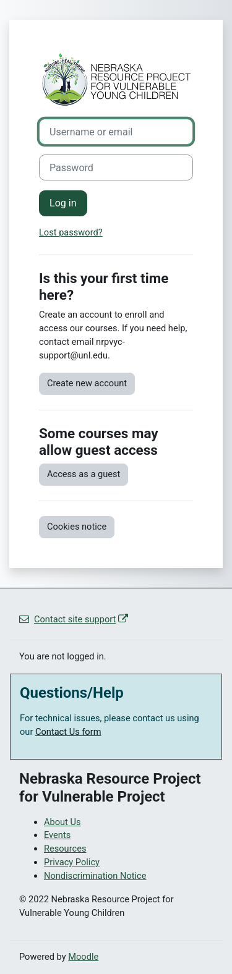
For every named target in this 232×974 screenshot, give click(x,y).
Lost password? (71, 232)
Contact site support (73, 619)
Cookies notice (76, 526)
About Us (62, 822)
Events (57, 835)
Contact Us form (68, 731)
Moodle (83, 956)
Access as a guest (83, 474)
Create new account (87, 383)
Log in (63, 203)
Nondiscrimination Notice (95, 875)
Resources (65, 848)
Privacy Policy (72, 862)
